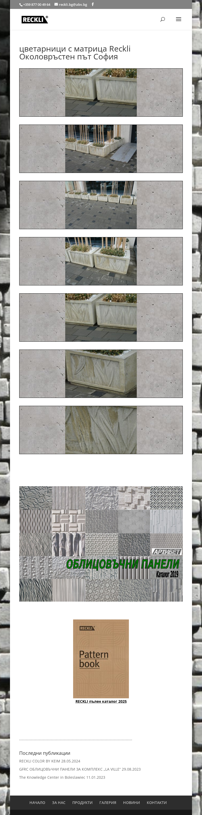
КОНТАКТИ (157, 802)
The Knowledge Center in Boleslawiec (52, 777)
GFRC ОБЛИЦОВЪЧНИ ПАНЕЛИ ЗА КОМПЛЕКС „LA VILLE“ (70, 769)
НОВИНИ (131, 802)
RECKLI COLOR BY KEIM (39, 760)
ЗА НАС (58, 802)
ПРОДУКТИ (82, 802)
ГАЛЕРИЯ (107, 802)
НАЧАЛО (37, 802)
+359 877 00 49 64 (37, 4)
